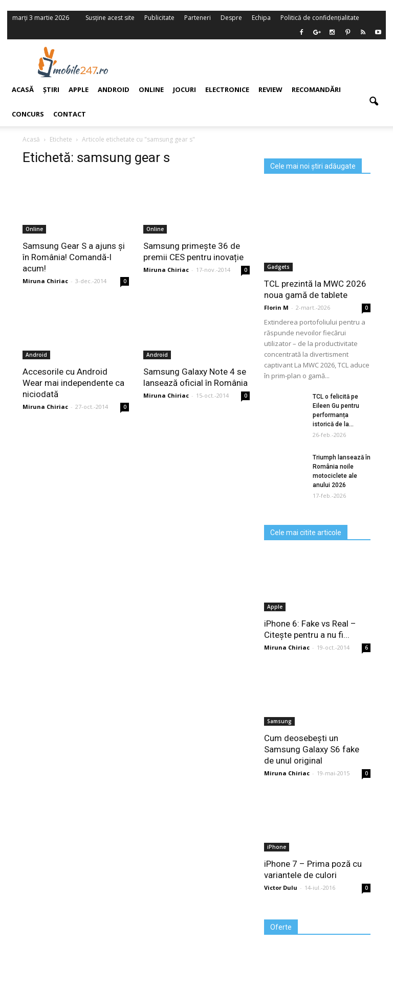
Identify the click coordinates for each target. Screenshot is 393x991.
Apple (274, 606)
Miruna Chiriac (166, 269)
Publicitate (159, 17)
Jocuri (184, 89)
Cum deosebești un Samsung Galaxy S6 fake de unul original (311, 749)
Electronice (227, 89)
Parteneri (197, 17)
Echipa (261, 17)
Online (151, 89)
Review (270, 89)
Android (113, 89)
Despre (231, 17)
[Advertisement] (262, 62)
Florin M (276, 307)
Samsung (279, 721)
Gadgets (278, 266)
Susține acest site (110, 17)
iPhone (276, 846)
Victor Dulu (280, 887)
